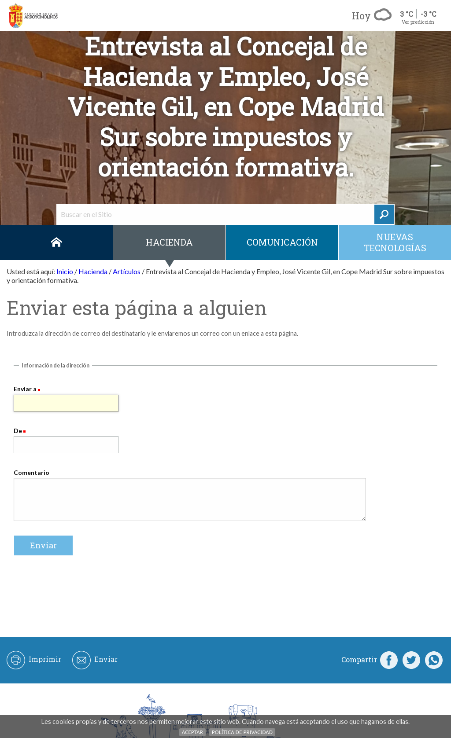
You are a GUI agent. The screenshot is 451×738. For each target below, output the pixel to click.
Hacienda (169, 242)
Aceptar (192, 732)
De (18, 430)
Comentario (31, 472)
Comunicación (282, 242)
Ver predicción (418, 21)
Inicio (56, 242)
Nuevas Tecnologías (395, 242)
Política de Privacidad (242, 732)
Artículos (126, 271)
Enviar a (25, 389)
